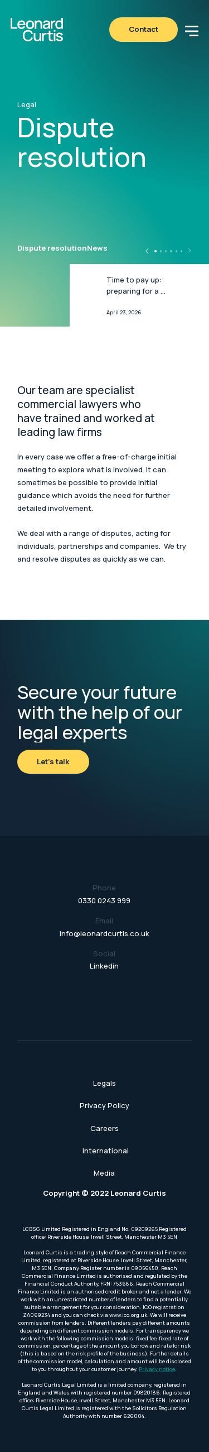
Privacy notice (157, 1369)
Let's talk (53, 761)
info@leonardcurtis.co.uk (104, 933)
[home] (37, 29)
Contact (143, 29)
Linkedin (104, 966)
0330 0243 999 (104, 900)
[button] (191, 30)
